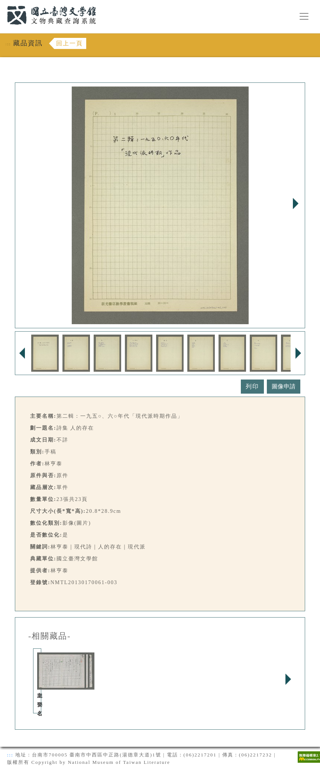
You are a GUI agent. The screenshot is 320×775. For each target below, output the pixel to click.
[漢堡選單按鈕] (304, 16)
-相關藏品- (49, 636)
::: (2, 4)
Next (295, 203)
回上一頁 (69, 43)
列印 (252, 386)
